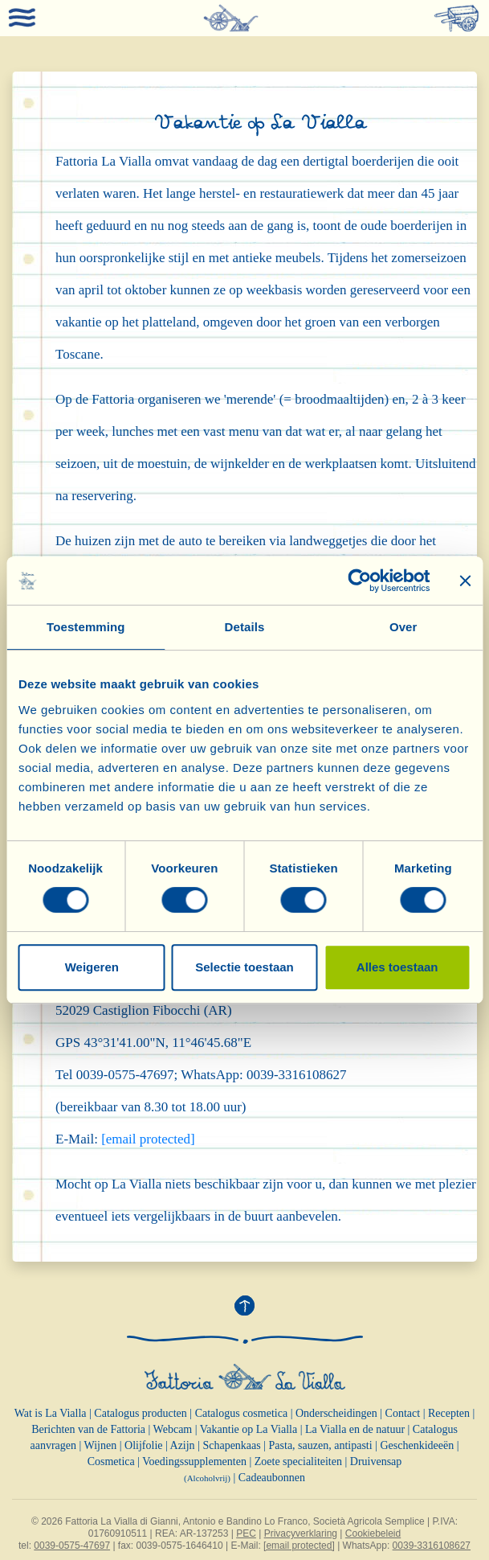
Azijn (182, 1445)
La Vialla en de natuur (355, 1429)
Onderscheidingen (336, 1413)
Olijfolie (143, 1445)
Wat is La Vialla (50, 1413)
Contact (403, 1413)
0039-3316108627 (432, 1545)
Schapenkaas (231, 1445)
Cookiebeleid (373, 1533)
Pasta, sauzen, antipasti (321, 1445)
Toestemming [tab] (86, 627)
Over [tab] (403, 627)
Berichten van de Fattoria (88, 1429)
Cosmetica (111, 1461)
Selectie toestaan (244, 967)
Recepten (449, 1413)
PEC (246, 1533)
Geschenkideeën (417, 1445)
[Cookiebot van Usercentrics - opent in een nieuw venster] (359, 581)
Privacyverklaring (300, 1533)
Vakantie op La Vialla (248, 1429)
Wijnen (100, 1445)
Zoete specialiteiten (298, 1461)
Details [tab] (245, 627)
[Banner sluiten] (465, 580)
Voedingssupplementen (194, 1461)
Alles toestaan (397, 967)
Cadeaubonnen (271, 1478)
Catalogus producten (140, 1413)
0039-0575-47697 (72, 1545)
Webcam (173, 1429)
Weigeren (92, 967)
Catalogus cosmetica (241, 1413)
